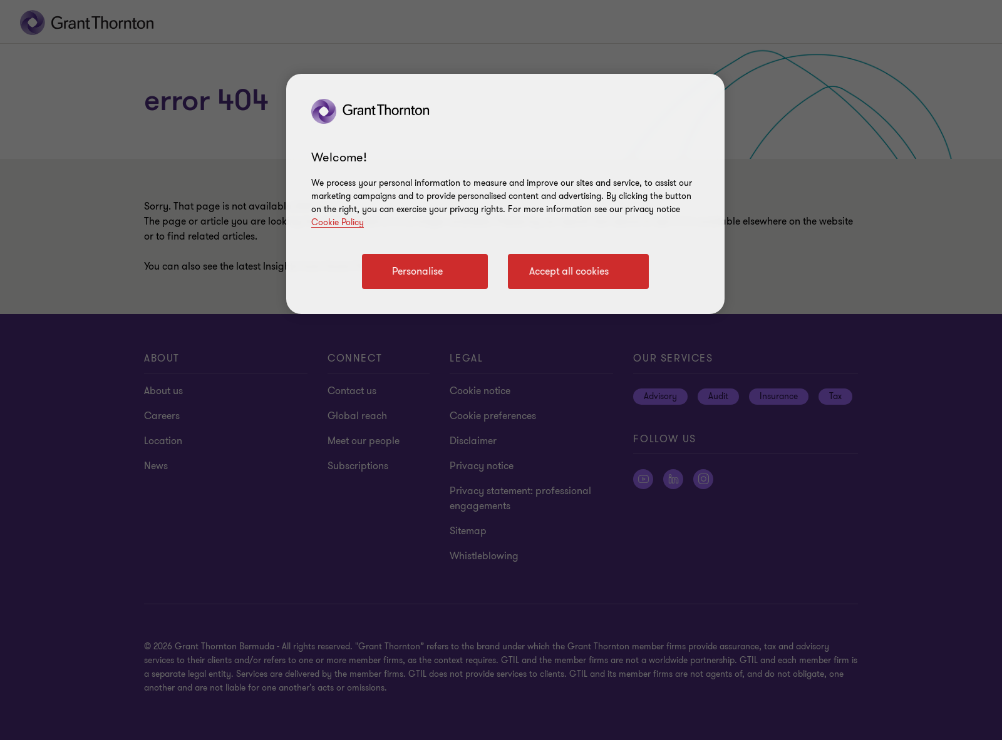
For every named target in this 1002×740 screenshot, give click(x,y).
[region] (505, 194)
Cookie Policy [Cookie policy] (337, 222)
